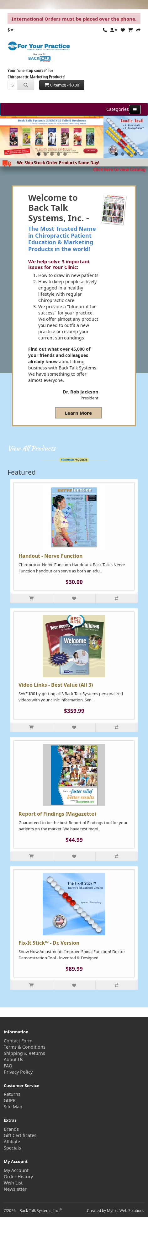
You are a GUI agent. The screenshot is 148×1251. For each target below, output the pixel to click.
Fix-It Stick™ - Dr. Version (48, 942)
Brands (11, 1129)
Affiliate (12, 1142)
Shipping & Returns (24, 1053)
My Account (16, 1170)
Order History (18, 1176)
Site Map (13, 1107)
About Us (13, 1059)
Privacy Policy (18, 1072)
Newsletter (15, 1189)
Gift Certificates (20, 1135)
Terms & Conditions (24, 1047)
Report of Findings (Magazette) (57, 813)
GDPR (10, 1100)
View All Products (32, 448)
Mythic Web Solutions (125, 1210)
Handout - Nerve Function (50, 555)
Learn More (78, 413)
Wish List (13, 1183)
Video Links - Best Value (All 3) (55, 684)
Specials (12, 1148)
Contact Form (18, 1041)
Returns (12, 1094)
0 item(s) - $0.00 (62, 85)
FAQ (8, 1066)
